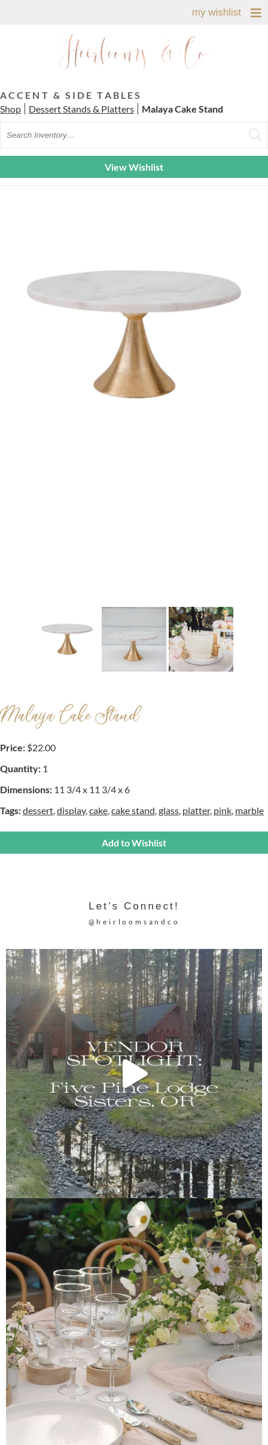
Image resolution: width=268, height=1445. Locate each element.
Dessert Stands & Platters (81, 108)
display (71, 810)
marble (249, 810)
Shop (10, 108)
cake (98, 810)
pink (223, 810)
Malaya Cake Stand (182, 108)
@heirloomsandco (134, 921)
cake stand (133, 810)
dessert (38, 810)
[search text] (134, 135)
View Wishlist (134, 167)
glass (169, 810)
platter (196, 810)
